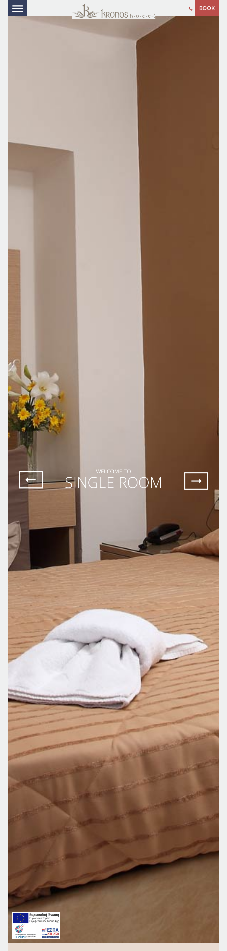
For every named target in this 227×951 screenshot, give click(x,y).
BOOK (207, 8)
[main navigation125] (36, 925)
